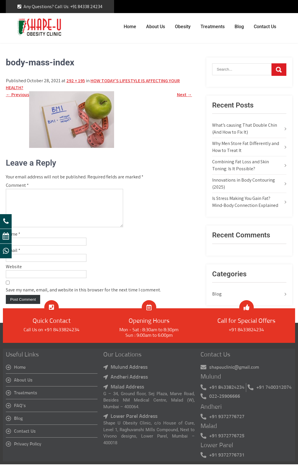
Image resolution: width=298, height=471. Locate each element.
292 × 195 (75, 81)
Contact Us (265, 26)
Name (13, 241)
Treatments (213, 26)
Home (130, 26)
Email (13, 257)
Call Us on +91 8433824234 (51, 336)
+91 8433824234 (246, 336)
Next (184, 95)
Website (14, 274)
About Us (155, 26)
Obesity (183, 26)
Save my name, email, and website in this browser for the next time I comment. (83, 297)
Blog (239, 26)
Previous (17, 95)
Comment (17, 185)
